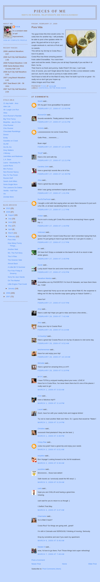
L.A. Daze (7, 159)
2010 (8, 208)
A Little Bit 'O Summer (16, 267)
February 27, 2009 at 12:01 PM (54, 122)
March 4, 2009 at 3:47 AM (51, 510)
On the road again (57, 88)
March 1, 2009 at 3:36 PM (51, 436)
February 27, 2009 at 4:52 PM (53, 272)
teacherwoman (43, 350)
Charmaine (42, 516)
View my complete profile (15, 40)
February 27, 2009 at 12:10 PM (54, 147)
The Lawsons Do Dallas (12, 188)
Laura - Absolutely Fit (11, 163)
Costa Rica (43, 88)
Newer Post (36, 564)
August (11, 215)
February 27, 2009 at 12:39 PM (54, 174)
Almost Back (13, 264)
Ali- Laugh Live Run (11, 110)
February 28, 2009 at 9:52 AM (53, 343)
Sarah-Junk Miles (10, 181)
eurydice (41, 456)
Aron (39, 396)
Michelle (41, 363)
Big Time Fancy (9, 119)
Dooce (6, 135)
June (10, 222)
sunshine (41, 469)
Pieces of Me (50, 11)
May (10, 226)
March (11, 233)
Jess (39, 323)
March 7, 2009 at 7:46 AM (51, 554)
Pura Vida (12, 240)
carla (39, 488)
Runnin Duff (8, 178)
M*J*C (40, 377)
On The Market (14, 280)
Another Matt (13, 249)
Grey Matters (8, 150)
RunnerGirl (42, 115)
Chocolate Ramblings (11, 131)
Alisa (39, 180)
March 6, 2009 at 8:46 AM (51, 541)
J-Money (6, 153)
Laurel (40, 409)
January (11, 288)
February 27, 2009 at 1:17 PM (53, 210)
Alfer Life (6, 106)
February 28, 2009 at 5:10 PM (53, 370)
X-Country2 (42, 336)
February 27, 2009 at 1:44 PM (53, 226)
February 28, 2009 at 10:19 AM (54, 357)
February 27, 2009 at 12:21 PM (54, 160)
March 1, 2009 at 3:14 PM (51, 403)
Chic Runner (8, 128)
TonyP (40, 153)
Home (64, 564)
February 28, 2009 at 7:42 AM (53, 316)
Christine (41, 429)
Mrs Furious (8, 169)
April (10, 229)
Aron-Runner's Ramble (12, 116)
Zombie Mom (8, 197)
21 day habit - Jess (10, 103)
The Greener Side (15, 260)
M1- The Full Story (15, 253)
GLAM (5, 144)
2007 (8, 297)
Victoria (41, 128)
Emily (5, 138)
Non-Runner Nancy (11, 172)
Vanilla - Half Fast (10, 191)
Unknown (41, 232)
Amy (39, 309)
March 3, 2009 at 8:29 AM (51, 482)
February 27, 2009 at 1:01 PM (53, 193)
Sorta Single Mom (10, 184)
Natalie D (41, 547)
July (10, 219)
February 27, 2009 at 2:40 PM (53, 259)
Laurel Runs (8, 166)
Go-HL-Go (7, 147)
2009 (8, 212)
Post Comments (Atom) (51, 569)
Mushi (40, 101)
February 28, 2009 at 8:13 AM (53, 330)
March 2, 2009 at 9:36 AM (51, 463)
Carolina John (43, 167)
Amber (40, 216)
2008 (8, 293)
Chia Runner (8, 125)
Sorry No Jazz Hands (16, 277)
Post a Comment (38, 560)
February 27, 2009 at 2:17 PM (53, 242)
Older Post (92, 564)
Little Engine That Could (17, 284)
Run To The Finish (10, 175)
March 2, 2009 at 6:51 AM (51, 449)
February (12, 236)
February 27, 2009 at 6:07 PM (53, 303)
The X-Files (12, 256)
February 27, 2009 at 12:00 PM (54, 108)
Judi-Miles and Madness (13, 156)
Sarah (40, 265)
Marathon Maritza (45, 278)
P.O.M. (17, 27)
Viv (4, 194)
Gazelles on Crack (10, 141)
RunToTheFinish (44, 199)
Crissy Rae (42, 442)
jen (39, 248)
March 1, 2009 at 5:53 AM (51, 390)
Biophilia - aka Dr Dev (12, 122)
